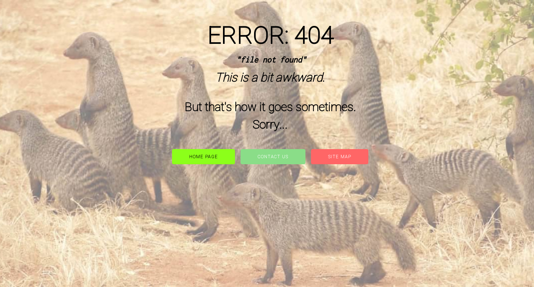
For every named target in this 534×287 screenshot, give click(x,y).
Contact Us (273, 156)
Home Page (203, 156)
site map (339, 156)
